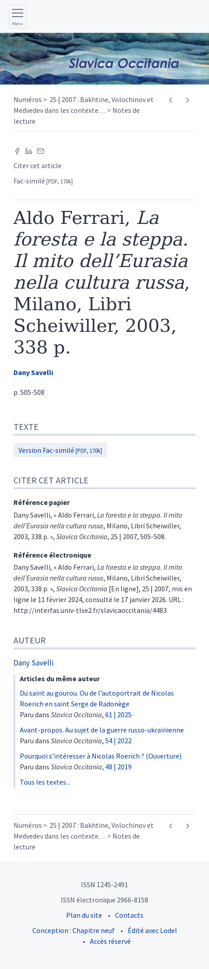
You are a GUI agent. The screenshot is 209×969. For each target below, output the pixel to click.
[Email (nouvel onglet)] (40, 150)
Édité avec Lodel (152, 930)
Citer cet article (37, 165)
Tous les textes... (45, 781)
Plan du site (84, 915)
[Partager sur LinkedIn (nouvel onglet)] (28, 150)
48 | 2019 (118, 766)
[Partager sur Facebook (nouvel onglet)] (17, 150)
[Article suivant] (187, 100)
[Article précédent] (170, 100)
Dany (33, 372)
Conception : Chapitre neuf (73, 930)
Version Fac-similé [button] (60, 450)
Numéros (27, 99)
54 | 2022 (118, 740)
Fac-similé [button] (43, 180)
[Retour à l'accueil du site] (104, 59)
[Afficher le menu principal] (17, 16)
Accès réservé (110, 941)
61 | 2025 (118, 714)
